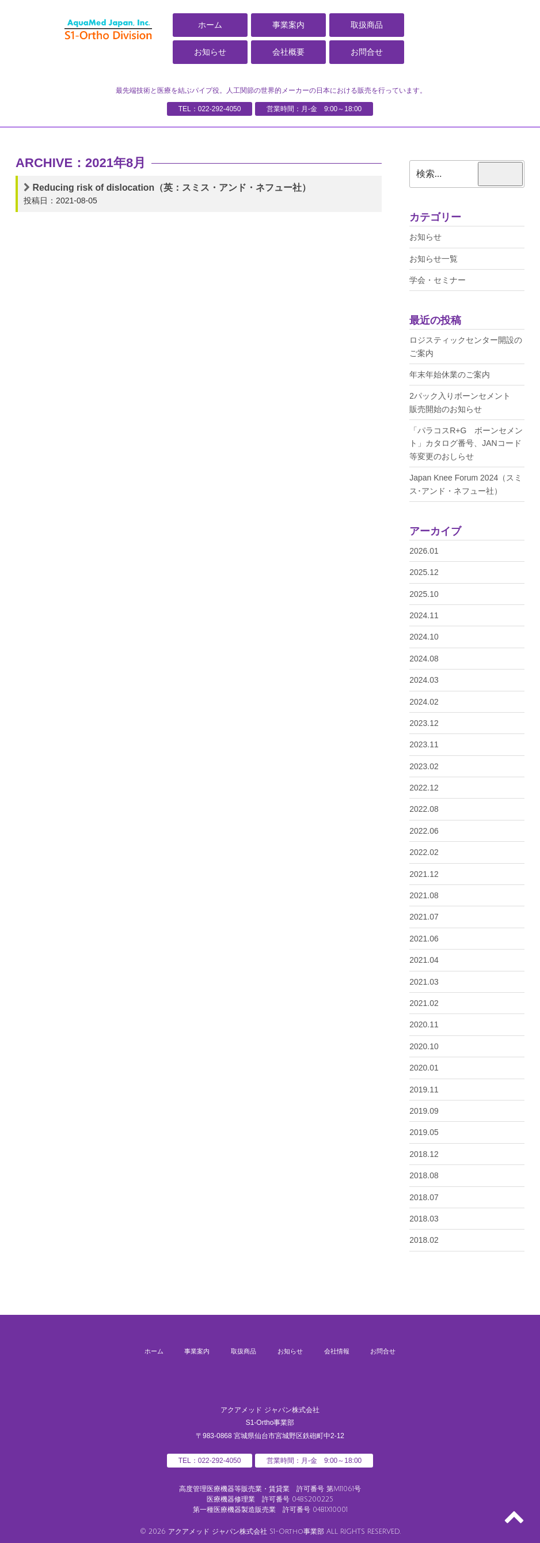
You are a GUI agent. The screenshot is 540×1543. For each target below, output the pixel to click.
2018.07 (424, 1197)
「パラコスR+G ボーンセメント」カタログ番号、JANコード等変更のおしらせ (466, 443)
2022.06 (424, 830)
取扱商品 (367, 24)
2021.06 (424, 938)
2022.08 (424, 809)
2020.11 (424, 1024)
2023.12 (424, 723)
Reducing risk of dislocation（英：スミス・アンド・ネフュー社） (173, 187)
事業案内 (288, 24)
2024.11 (424, 615)
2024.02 (424, 701)
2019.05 (424, 1132)
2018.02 (424, 1240)
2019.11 (424, 1089)
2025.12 (424, 572)
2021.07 (424, 916)
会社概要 (288, 51)
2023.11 (424, 744)
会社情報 (353, 1350)
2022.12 (424, 787)
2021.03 (424, 981)
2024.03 (424, 679)
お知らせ (210, 51)
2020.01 (424, 1067)
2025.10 (424, 594)
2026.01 (424, 550)
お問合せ (367, 51)
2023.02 (424, 766)
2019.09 (424, 1110)
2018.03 (424, 1218)
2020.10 (424, 1046)
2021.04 (424, 960)
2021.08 (424, 895)
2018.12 (424, 1154)
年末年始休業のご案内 (449, 374)
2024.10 (424, 636)
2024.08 (424, 658)
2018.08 (424, 1175)
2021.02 (424, 1003)
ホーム (210, 24)
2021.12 (424, 874)
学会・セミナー (437, 280)
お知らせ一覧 (433, 258)
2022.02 (424, 852)
